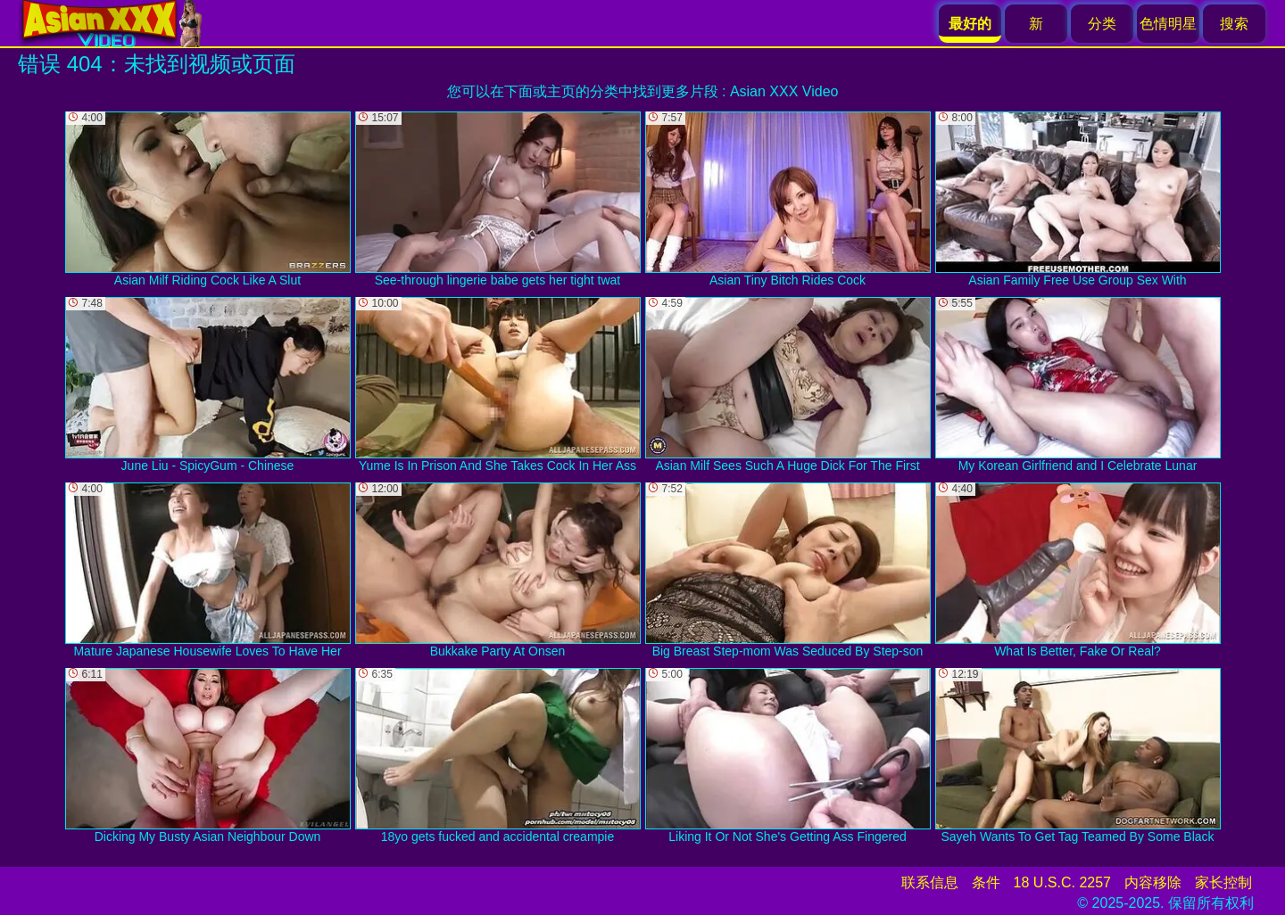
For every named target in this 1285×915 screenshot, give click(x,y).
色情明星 (1168, 23)
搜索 (1234, 23)
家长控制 (1223, 882)
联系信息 (929, 882)
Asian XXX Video (784, 91)
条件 (986, 882)
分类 (1102, 23)
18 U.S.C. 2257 (1062, 882)
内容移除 (1152, 882)
